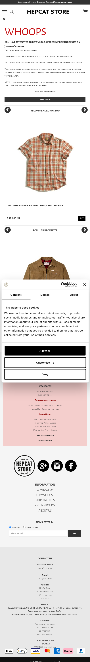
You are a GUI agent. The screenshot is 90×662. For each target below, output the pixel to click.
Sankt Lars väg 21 (45, 591)
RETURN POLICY (45, 505)
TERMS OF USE (45, 495)
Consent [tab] (16, 294)
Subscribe (16, 527)
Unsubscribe (32, 527)
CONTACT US (45, 490)
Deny (45, 374)
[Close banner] (84, 284)
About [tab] (74, 294)
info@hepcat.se (45, 578)
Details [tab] (45, 294)
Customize (45, 362)
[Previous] (8, 110)
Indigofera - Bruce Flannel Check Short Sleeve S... (36, 205)
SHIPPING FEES (45, 500)
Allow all (45, 350)
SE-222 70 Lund (45, 595)
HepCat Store (45, 588)
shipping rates (47, 627)
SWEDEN (45, 598)
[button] (4, 11)
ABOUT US (45, 511)
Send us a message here (45, 91)
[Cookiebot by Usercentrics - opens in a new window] (61, 284)
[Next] (84, 110)
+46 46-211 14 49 (45, 568)
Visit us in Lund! (45, 440)
